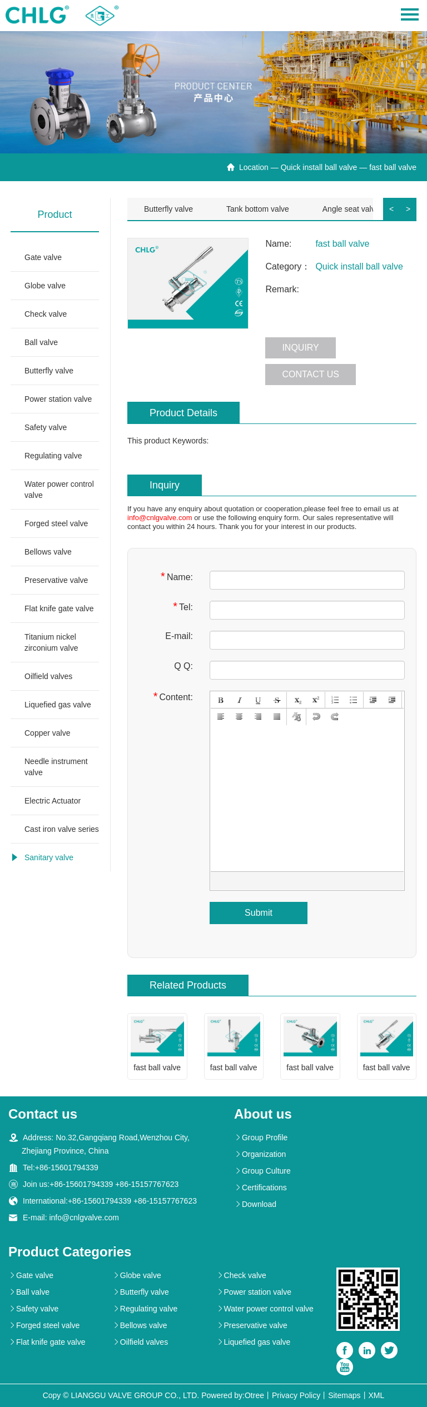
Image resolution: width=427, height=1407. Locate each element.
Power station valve (58, 399)
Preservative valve (56, 580)
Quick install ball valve (319, 167)
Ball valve (41, 342)
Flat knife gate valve (59, 608)
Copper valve (47, 733)
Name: (177, 576)
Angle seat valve (351, 208)
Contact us (310, 374)
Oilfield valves (48, 676)
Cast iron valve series (61, 829)
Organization (260, 1154)
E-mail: (179, 636)
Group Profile (260, 1137)
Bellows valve (48, 551)
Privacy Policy (296, 1395)
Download (255, 1204)
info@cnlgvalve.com (159, 517)
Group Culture (262, 1170)
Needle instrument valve (56, 767)
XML (377, 1395)
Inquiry (300, 347)
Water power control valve (59, 490)
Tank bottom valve (257, 208)
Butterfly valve (48, 370)
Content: (173, 696)
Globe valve (45, 285)
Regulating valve (53, 455)
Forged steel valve (56, 523)
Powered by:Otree (232, 1395)
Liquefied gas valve (57, 704)
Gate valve (43, 257)
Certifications (260, 1187)
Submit (258, 912)
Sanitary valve (48, 857)
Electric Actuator (52, 800)
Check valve (45, 314)
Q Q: (183, 666)
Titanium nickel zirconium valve (51, 642)
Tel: (183, 606)
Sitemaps (344, 1395)
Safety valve (45, 427)
